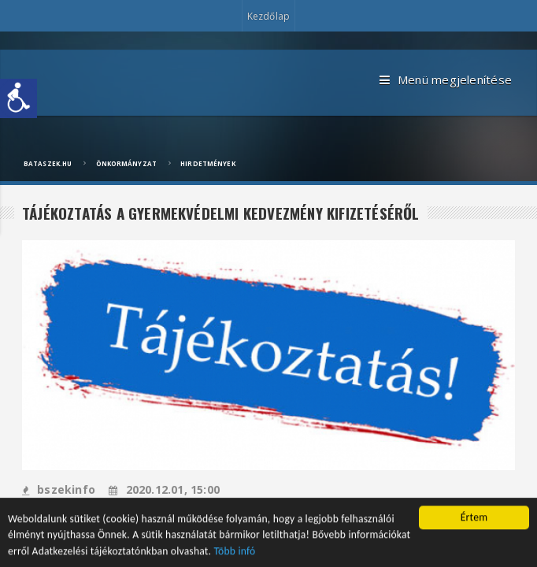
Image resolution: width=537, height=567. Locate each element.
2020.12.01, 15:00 (164, 489)
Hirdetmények (207, 163)
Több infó (235, 552)
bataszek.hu (48, 163)
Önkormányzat (126, 163)
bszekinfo (58, 489)
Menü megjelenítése (446, 80)
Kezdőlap (268, 16)
